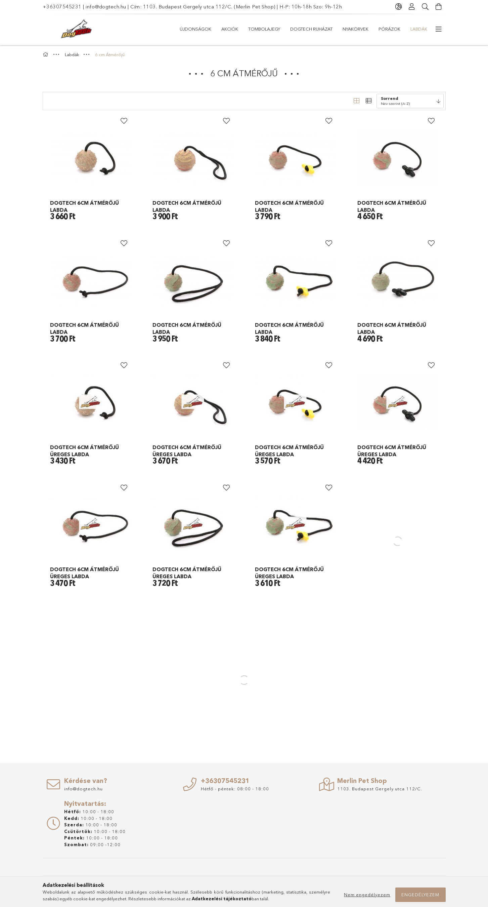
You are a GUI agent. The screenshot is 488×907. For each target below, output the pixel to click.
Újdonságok (195, 29)
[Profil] (412, 6)
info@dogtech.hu (106, 6)
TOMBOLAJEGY (264, 29)
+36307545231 (62, 6)
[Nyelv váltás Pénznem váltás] (398, 6)
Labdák (418, 29)
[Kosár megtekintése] (439, 6)
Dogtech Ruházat (311, 29)
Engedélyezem (420, 894)
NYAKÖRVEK (355, 29)
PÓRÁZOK (389, 29)
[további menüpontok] (439, 29)
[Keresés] (425, 6)
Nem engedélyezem (367, 894)
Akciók (229, 29)
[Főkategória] (46, 54)
